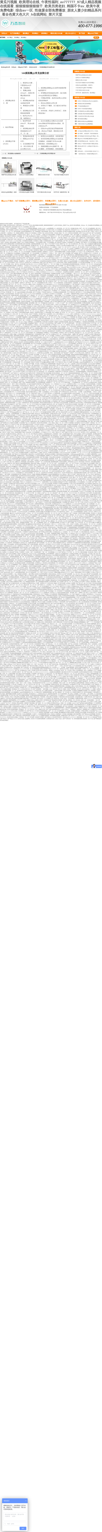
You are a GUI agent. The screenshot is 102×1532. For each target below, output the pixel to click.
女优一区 (74, 374)
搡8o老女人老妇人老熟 (80, 399)
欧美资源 (74, 256)
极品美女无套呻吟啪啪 (41, 539)
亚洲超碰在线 (23, 466)
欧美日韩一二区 (96, 538)
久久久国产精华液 (46, 393)
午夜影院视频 (64, 421)
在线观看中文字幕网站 (73, 242)
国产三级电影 (4, 483)
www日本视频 (32, 678)
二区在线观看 (39, 242)
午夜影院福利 (31, 477)
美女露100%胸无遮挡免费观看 (79, 617)
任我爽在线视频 (75, 711)
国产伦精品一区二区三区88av (16, 568)
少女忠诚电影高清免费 (14, 259)
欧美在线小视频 (52, 583)
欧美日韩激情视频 (82, 421)
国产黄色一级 (96, 482)
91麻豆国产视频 (49, 619)
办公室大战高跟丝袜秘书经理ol (72, 521)
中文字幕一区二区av (78, 656)
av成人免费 (62, 385)
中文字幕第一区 (24, 586)
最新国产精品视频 (29, 703)
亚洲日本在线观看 (93, 306)
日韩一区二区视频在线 (6, 253)
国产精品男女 (74, 538)
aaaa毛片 (45, 300)
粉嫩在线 (34, 602)
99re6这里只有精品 (10, 236)
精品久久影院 (35, 362)
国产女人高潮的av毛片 (85, 253)
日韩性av (20, 234)
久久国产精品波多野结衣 (81, 440)
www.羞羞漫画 (15, 617)
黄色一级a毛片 (59, 429)
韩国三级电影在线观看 (10, 234)
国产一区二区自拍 (38, 530)
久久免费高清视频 (83, 261)
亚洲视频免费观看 (14, 577)
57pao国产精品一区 (16, 468)
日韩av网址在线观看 (39, 280)
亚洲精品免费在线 (67, 435)
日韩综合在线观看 (73, 233)
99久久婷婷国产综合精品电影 (46, 265)
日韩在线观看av (63, 269)
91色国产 (58, 510)
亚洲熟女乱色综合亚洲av (76, 402)
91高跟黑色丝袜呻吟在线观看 (48, 261)
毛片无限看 (36, 267)
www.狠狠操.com (24, 379)
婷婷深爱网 (21, 524)
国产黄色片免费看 (64, 647)
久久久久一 (12, 317)
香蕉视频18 (16, 543)
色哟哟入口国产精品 (12, 312)
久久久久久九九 (15, 589)
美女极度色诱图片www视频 (41, 374)
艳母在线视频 (48, 641)
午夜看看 (72, 317)
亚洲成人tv (95, 376)
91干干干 (35, 351)
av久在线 (81, 571)
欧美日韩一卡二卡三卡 (41, 258)
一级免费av (22, 609)
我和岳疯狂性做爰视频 (70, 443)
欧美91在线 (20, 690)
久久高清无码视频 (20, 392)
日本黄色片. (59, 272)
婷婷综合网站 (18, 286)
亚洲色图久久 (24, 398)
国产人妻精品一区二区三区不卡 (36, 295)
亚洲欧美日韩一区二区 (37, 245)
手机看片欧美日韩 (36, 670)
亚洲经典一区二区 (80, 272)
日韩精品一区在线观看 (47, 276)
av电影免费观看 (67, 578)
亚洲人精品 (33, 427)
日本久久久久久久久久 (56, 320)
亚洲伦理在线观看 (23, 357)
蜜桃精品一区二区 (30, 399)
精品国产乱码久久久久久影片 (75, 446)
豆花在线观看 (61, 328)
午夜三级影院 (83, 348)
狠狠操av (47, 479)
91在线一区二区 (13, 237)
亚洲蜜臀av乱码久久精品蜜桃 (38, 497)
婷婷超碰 (10, 309)
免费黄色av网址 (88, 368)
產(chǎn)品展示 (76, 201)
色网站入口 (5, 245)
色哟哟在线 (56, 368)
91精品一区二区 (28, 645)
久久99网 (40, 617)
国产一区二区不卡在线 (60, 281)
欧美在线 (90, 339)
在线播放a (63, 494)
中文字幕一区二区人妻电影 (56, 239)
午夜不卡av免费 (81, 597)
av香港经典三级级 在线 (39, 262)
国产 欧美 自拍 (92, 473)
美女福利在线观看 (93, 577)
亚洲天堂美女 (28, 267)
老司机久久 (53, 592)
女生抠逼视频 (15, 390)
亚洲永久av (82, 516)
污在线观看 (97, 368)
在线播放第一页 (83, 535)
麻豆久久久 (10, 504)
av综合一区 (69, 328)
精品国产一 (54, 237)
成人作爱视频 (71, 678)
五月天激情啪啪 (62, 694)
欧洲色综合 (10, 609)
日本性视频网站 (10, 250)
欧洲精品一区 (78, 275)
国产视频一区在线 (34, 364)
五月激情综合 (94, 499)
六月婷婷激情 (24, 616)
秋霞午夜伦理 (42, 306)
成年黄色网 (17, 231)
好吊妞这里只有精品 (76, 413)
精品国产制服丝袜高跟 (95, 560)
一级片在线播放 (13, 304)
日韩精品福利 (41, 256)
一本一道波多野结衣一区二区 (56, 490)
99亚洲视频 (82, 538)
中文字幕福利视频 (48, 642)
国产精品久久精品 (41, 597)
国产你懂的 (70, 676)
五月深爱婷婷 (53, 594)
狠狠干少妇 (20, 242)
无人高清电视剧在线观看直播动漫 (69, 264)
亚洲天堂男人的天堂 (90, 437)
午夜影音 (83, 625)
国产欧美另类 (86, 413)
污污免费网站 (80, 546)
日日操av (82, 376)
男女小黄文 (33, 256)
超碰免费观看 (86, 388)
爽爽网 (85, 709)
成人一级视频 (4, 443)
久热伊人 (51, 251)
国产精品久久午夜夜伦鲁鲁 (14, 359)
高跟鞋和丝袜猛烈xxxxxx (7, 370)
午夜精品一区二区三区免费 (26, 717)
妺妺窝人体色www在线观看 (79, 364)
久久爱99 (68, 586)
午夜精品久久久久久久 (60, 384)
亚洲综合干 (77, 648)
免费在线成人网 (35, 421)
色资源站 (55, 395)
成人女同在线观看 (95, 273)
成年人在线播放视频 (11, 300)
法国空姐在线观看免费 (29, 608)
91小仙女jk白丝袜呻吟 (90, 406)
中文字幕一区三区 (22, 496)
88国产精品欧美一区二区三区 (16, 516)
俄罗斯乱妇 (7, 634)
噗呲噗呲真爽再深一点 (64, 594)
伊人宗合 (11, 283)
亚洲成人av (34, 715)
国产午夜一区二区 (11, 364)
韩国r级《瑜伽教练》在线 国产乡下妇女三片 (26, 261)
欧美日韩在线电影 (42, 423)
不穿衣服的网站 (92, 658)
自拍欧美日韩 (6, 295)
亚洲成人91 (88, 379)
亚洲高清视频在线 (70, 418)
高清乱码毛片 (58, 473)
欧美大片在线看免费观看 (38, 718)
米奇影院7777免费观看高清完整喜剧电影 (80, 510)
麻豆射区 (59, 648)
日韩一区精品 (28, 683)
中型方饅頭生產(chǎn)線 (44, 192)
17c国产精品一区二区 (48, 360)
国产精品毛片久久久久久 (53, 311)
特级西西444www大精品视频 (78, 647)
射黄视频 (68, 605)
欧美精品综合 (97, 525)
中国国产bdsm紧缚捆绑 (57, 374)
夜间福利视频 (9, 255)
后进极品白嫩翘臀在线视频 (80, 690)
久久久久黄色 (30, 441)
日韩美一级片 (29, 552)
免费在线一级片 (89, 353)
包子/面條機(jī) (15, 33)
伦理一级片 (3, 609)
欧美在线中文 (94, 536)
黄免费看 (31, 303)
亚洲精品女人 (13, 248)
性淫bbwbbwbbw (13, 602)
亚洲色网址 (10, 550)
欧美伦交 (37, 413)
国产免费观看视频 (37, 541)
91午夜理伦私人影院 (63, 511)
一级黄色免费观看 (50, 538)
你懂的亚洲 (75, 300)
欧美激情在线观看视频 (77, 290)
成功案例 (96, 201)
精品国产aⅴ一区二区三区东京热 (84, 332)
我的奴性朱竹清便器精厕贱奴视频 (62, 286)
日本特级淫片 (44, 253)
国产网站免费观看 (74, 365)
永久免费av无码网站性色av (63, 460)
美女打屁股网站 (53, 469)
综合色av (21, 507)
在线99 (76, 348)
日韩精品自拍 (75, 586)
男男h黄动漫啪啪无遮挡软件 (45, 589)
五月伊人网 (3, 399)
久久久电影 (51, 357)
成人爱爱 (60, 261)
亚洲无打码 (28, 262)
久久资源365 (8, 543)
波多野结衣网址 (96, 335)
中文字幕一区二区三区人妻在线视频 (22, 332)
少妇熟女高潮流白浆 (35, 368)
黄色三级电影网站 (36, 273)
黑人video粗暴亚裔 (84, 602)
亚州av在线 (92, 294)
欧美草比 (42, 591)
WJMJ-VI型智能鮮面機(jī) (85, 108)
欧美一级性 (5, 437)
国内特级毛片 (18, 418)
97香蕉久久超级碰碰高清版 (77, 459)
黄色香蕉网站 (29, 325)
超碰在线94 (7, 613)
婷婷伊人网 (14, 357)
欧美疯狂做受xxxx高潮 (78, 331)
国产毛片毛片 (46, 269)
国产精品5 (84, 242)
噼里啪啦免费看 (15, 488)
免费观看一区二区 (53, 387)
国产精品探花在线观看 (55, 700)
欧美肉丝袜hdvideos (90, 326)
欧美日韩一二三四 (54, 303)
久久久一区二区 (86, 265)
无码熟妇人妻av (65, 290)
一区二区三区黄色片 (65, 448)
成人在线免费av (71, 555)
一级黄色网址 (45, 482)
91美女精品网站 (24, 230)
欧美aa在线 (18, 532)
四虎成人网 (28, 429)
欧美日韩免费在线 (76, 398)
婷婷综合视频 (24, 617)
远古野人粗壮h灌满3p (11, 289)
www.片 (74, 703)
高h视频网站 (51, 275)
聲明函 (79, 148)
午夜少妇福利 (59, 525)
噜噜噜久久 (11, 656)
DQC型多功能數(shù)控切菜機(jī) (85, 82)
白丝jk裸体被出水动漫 (82, 309)
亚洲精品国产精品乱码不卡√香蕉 (80, 536)
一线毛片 (31, 286)
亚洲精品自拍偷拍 (45, 437)
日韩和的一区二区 (75, 642)
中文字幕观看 (17, 460)
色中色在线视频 (18, 278)
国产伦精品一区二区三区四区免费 (64, 323)
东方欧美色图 (62, 583)
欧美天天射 (96, 283)
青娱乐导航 (64, 533)
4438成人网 (33, 538)
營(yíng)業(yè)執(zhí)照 (69, 212)
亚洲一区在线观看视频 (83, 555)
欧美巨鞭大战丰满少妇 (26, 264)
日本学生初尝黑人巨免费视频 (26, 511)
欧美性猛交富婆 (71, 301)
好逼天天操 (4, 611)
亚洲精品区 (34, 309)
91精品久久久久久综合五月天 (33, 331)
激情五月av (86, 499)
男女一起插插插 (92, 644)
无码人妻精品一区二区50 (41, 466)
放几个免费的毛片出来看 (95, 709)
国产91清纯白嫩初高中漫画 (58, 301)
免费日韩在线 (97, 488)
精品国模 (12, 287)
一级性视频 (83, 298)
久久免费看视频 (69, 315)
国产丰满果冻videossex (47, 297)
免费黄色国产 (21, 455)
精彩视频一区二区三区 (83, 717)
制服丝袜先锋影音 (7, 714)
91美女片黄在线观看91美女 (32, 276)
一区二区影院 (48, 518)
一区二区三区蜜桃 (50, 427)
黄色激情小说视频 (81, 325)
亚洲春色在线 (85, 580)
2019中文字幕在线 (41, 527)
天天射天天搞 (4, 237)
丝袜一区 (12, 328)
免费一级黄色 (49, 468)
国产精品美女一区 (94, 267)
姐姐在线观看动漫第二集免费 (65, 592)
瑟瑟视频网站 (13, 700)
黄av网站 (88, 376)
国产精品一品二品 (53, 309)
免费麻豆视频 (20, 535)
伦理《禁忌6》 (50, 440)
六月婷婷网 (33, 698)
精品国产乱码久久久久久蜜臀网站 (38, 438)
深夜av (96, 511)
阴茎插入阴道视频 (44, 712)
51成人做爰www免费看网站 (8, 652)
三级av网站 (60, 527)
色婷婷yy (55, 687)
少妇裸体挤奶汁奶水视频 (74, 695)
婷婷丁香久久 (26, 619)
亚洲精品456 (72, 269)
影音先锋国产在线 (12, 351)
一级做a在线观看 (95, 441)
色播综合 (22, 416)
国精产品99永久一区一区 (79, 605)
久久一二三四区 (47, 701)
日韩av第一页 (73, 259)
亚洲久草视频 (54, 712)
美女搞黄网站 (72, 343)
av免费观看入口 (51, 228)
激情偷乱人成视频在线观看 (39, 560)
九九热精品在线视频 (94, 547)
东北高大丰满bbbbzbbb (90, 382)
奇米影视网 (23, 295)
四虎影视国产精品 (20, 432)
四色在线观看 (62, 628)
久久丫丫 (65, 343)
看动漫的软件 (52, 331)
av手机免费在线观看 (94, 420)
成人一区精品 (32, 595)
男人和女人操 (83, 244)
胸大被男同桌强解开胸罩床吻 (89, 365)
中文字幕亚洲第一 (66, 382)
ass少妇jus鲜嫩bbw (92, 325)
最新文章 (77, 127)
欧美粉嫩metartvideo (53, 378)
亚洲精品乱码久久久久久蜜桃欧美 (32, 298)
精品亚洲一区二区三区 (8, 354)
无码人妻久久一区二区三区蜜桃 (89, 346)
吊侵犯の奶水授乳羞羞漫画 (20, 353)
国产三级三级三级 (9, 462)
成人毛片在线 (88, 583)
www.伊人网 (76, 247)
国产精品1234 (64, 479)
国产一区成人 (48, 395)
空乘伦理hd (72, 289)
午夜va (71, 483)
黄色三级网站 (69, 620)
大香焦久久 (7, 281)
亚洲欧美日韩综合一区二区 (13, 360)
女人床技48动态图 (32, 290)
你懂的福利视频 (49, 568)
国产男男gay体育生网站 (46, 532)
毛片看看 (87, 546)
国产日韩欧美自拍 (64, 392)
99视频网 (60, 449)
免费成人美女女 (70, 325)
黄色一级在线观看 (5, 337)
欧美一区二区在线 (66, 670)
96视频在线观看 (71, 356)
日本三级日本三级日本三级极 (29, 387)
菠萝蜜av (20, 546)
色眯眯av (45, 251)
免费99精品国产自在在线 (87, 564)
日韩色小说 (41, 233)
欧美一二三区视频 (72, 395)
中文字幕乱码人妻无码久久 (38, 270)
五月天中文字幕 (13, 538)
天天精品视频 (8, 444)
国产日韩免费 (4, 284)
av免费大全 (26, 270)
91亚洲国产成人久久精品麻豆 (14, 276)
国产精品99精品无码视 (26, 424)
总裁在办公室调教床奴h (62, 553)
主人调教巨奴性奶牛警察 (27, 413)
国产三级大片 (25, 360)
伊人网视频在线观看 (29, 581)
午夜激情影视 (48, 620)
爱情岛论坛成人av (43, 704)
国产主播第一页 (72, 522)
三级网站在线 (39, 518)
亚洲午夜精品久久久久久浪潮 (12, 518)
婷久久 (43, 687)
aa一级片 (43, 304)
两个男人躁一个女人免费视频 (88, 300)
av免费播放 (38, 441)
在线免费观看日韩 (9, 392)
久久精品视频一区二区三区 (23, 315)
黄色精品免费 (56, 415)
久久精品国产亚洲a (13, 552)
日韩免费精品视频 (24, 312)
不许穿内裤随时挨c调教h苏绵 (46, 662)
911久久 (4, 339)
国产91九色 (56, 379)
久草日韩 (14, 684)
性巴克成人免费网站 (31, 516)
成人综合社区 (38, 269)
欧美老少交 (24, 543)
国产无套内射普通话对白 (11, 379)
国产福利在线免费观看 (46, 340)
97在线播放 (31, 564)
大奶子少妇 (14, 452)
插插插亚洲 (25, 402)
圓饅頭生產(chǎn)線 (44, 175)
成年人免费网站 (88, 670)
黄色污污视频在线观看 (24, 308)
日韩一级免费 (23, 564)
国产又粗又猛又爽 (14, 374)
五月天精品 (35, 404)
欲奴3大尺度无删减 (70, 488)
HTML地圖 (58, 205)
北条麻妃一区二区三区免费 (34, 318)
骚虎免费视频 (20, 399)
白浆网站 (76, 376)
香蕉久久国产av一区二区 (45, 493)
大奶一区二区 (67, 256)
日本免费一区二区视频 (78, 415)
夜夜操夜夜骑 (26, 715)
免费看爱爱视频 (39, 504)
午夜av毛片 (84, 267)
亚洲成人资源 (9, 697)
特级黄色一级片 (57, 434)
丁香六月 (10, 339)
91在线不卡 (63, 522)
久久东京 (28, 351)
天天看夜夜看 (56, 393)
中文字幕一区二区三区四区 (75, 628)
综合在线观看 (61, 416)
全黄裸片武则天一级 (19, 350)
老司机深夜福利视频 (95, 248)
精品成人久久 (21, 239)
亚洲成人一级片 (4, 228)
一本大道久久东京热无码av (46, 323)
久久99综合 (85, 289)
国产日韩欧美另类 (78, 661)
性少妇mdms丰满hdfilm (51, 535)
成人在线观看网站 (79, 569)
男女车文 (68, 350)
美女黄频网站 (15, 692)
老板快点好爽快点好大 (41, 564)
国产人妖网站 (35, 460)
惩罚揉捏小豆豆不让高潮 (82, 423)
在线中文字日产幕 (5, 627)
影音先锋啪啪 (72, 357)
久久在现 (81, 487)
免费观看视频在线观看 (81, 255)
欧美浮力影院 (85, 294)
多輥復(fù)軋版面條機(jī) (84, 103)
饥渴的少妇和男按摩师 (41, 574)
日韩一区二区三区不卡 (34, 627)
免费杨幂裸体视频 (10, 402)
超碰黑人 (42, 311)
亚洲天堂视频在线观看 (38, 289)
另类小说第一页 (43, 315)
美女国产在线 (19, 294)
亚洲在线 (91, 552)
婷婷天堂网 (73, 701)
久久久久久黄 (10, 326)
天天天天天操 (73, 493)
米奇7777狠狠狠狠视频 (70, 527)
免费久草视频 (94, 289)
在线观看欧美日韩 (42, 283)
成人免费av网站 (86, 335)
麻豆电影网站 (89, 295)
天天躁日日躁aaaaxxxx (32, 591)
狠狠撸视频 (98, 276)
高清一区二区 (26, 329)
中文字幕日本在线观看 (10, 368)
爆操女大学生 (60, 318)
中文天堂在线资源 (70, 603)
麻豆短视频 (39, 533)
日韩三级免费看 (66, 331)
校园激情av (49, 306)
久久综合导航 (18, 241)
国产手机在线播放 (86, 455)
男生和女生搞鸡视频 (27, 269)
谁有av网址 (61, 634)
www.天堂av (3, 505)
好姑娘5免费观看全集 (21, 631)
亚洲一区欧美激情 (7, 331)
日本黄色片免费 (12, 496)
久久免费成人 (54, 247)
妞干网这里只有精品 (61, 242)
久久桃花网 (87, 409)
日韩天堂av (9, 628)
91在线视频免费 (50, 359)
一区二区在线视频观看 (76, 511)
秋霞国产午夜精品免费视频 (8, 303)
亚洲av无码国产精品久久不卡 (39, 329)
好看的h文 (72, 371)
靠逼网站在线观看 (68, 272)
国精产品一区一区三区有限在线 (69, 244)
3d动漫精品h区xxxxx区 (10, 546)
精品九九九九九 (63, 289)
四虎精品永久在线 (56, 638)
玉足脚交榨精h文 (67, 457)
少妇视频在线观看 (23, 452)
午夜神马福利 (34, 452)
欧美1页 (92, 388)
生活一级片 (44, 244)
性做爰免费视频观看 (29, 611)
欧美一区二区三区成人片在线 (21, 606)
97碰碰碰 (20, 248)
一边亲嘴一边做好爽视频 (38, 346)
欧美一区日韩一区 (22, 275)
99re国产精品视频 (90, 290)
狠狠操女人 (57, 267)
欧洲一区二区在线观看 (11, 382)
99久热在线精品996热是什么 (52, 250)
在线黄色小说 (46, 343)
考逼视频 (93, 342)
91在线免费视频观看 (73, 519)
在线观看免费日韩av (44, 714)
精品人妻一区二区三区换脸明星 (13, 343)
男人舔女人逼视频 (24, 256)
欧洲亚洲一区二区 (94, 317)
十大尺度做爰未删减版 (31, 228)
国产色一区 (56, 588)
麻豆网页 (57, 508)
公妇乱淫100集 (49, 233)
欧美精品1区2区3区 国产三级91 (85, 231)
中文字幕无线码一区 (53, 410)
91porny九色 (69, 378)
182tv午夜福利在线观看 (55, 354)
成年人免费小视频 (11, 334)
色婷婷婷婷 (41, 427)
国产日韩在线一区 (26, 667)
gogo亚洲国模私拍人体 (28, 231)
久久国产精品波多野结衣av (45, 487)
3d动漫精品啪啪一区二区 (23, 393)
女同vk (61, 687)
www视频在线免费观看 (59, 555)
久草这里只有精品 (39, 424)
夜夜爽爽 (2, 616)
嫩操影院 (38, 580)
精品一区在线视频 (49, 242)
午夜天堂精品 (85, 505)
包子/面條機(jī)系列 (22, 201)
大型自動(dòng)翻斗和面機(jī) (84, 87)
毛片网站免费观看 (28, 401)
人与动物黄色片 (49, 424)
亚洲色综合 (80, 616)
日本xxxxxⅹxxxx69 (65, 452)
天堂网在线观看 (53, 451)
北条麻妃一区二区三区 (16, 322)
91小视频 (26, 368)
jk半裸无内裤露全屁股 (69, 231)
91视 (79, 549)
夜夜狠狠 (47, 494)
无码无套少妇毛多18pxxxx (40, 628)
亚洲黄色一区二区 (40, 707)
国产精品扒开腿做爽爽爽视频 (67, 401)
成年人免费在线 (76, 236)
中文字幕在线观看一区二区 (85, 557)
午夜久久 (22, 482)
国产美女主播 (28, 672)
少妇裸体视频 (39, 286)
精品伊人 (93, 532)
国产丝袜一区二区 (62, 376)
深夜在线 (77, 476)
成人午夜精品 (36, 304)
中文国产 (73, 474)
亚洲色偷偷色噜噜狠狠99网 (38, 695)
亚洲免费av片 (80, 239)
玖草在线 (18, 505)
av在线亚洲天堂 (24, 385)
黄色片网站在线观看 (76, 280)
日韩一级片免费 (74, 234)
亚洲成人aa (22, 634)
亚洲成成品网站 (96, 265)
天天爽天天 (35, 287)
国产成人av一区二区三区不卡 (62, 367)
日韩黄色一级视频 (84, 650)
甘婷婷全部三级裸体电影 (94, 395)
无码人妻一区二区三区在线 (20, 314)
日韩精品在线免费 (94, 278)
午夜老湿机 (22, 351)
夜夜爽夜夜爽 (55, 462)
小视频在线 (94, 449)
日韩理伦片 (71, 329)
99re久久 (36, 480)
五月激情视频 (17, 269)
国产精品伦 (74, 276)
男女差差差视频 (34, 402)
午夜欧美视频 (37, 300)
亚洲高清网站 (46, 396)
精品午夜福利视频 (92, 479)
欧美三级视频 (46, 580)
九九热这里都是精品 (25, 602)
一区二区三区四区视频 (86, 230)
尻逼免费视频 (55, 437)
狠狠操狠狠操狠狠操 (74, 373)
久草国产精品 (89, 636)
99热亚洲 (90, 318)
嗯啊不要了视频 (92, 465)
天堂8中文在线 (96, 603)
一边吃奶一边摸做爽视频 (12, 413)
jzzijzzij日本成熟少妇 (65, 441)
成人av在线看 (47, 415)
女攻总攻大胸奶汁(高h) (29, 284)
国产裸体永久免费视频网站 (24, 561)
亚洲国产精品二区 (6, 420)
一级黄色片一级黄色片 (75, 709)
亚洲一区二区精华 (41, 410)
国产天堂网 (21, 371)
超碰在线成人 (64, 557)
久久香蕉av (7, 589)
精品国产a (96, 448)
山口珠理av (45, 294)
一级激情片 (5, 315)
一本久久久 (20, 228)
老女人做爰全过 (90, 415)
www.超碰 (80, 250)
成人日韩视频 (67, 253)
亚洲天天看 (7, 446)
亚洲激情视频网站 (23, 297)
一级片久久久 (76, 273)
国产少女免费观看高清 (92, 272)
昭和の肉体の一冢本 (9, 384)
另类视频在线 (54, 356)
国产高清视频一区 (61, 265)
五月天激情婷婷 (68, 525)
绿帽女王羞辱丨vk (16, 521)
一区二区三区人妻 (22, 300)
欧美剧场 (23, 488)
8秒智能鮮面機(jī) (82, 119)
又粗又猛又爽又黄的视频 (49, 398)
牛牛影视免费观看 (85, 468)
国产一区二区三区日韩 (27, 644)
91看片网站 (82, 680)
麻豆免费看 (88, 245)
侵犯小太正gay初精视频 (71, 261)
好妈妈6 (62, 378)
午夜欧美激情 (90, 237)
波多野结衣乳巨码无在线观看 (27, 476)
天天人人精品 (12, 381)
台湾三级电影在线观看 (8, 676)
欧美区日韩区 (50, 304)
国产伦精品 (88, 367)
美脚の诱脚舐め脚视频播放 (40, 474)
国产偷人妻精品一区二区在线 (66, 237)
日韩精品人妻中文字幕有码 (66, 332)
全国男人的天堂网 (79, 581)
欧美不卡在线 (17, 678)
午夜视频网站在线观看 (71, 337)
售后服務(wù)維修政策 (14, 153)
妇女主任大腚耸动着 (87, 312)
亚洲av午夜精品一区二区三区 (55, 418)
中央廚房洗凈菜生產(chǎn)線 (86, 116)
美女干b (23, 259)
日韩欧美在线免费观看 (78, 367)
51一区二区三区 (97, 655)
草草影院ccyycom (73, 462)
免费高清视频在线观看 (27, 378)
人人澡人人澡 (63, 564)
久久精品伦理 (38, 692)
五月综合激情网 (20, 656)
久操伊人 (58, 245)
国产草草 (6, 662)
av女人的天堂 (25, 497)
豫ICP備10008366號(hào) (54, 212)
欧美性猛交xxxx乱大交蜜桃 (12, 438)
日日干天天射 (18, 270)
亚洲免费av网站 (71, 480)
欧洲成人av (58, 359)
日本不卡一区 (4, 275)
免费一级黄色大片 (89, 435)
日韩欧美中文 (86, 441)
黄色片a (62, 586)
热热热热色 (81, 374)
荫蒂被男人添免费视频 (61, 270)
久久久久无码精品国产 (14, 440)
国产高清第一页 (90, 459)
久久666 (70, 376)
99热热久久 (58, 248)
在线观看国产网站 (40, 334)
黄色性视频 (8, 329)
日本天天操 (54, 269)
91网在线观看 (86, 303)
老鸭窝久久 (25, 505)
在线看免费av (73, 482)
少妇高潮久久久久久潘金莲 (48, 661)
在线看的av (12, 396)
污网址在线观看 (81, 381)
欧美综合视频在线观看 (27, 518)
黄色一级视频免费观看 (47, 510)
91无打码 (10, 350)
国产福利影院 (88, 250)
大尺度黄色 (7, 477)
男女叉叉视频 (92, 460)
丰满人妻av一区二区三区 (76, 477)
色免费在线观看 (44, 558)
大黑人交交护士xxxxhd (78, 407)
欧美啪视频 (43, 350)
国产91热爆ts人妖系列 (12, 230)
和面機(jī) (35, 33)
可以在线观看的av (70, 309)
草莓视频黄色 (50, 256)
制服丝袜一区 (66, 304)
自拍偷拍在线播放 (35, 357)
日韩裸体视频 (14, 476)
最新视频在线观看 (19, 335)
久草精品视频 (96, 404)
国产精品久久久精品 (55, 370)
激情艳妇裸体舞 (36, 244)
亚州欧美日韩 (59, 297)
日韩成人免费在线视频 (31, 335)
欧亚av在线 (24, 589)
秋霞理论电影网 (52, 694)
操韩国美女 (80, 326)
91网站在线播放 (29, 242)
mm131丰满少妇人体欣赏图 (79, 544)
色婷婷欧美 (36, 613)
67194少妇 (12, 695)
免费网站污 (78, 248)
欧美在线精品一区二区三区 (60, 373)
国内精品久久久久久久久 (11, 340)
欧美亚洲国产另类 (45, 287)
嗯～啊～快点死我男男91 (27, 557)
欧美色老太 (89, 407)
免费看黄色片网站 (94, 340)
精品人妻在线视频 (50, 280)
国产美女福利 (30, 504)
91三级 (61, 451)
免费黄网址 (24, 406)
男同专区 (25, 418)
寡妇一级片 (19, 683)
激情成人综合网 (18, 342)
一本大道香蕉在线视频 (21, 603)
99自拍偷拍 (70, 530)
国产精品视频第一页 (91, 320)
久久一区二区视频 (31, 656)
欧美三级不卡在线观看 (55, 231)
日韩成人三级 (38, 325)
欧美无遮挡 (70, 345)
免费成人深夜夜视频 (67, 496)
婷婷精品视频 (63, 644)
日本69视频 (66, 258)
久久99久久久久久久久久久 (88, 314)
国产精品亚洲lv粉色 (27, 555)
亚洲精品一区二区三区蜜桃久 (82, 345)
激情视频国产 (25, 348)
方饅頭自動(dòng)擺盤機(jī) (85, 124)
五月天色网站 (97, 608)
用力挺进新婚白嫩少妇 (59, 278)
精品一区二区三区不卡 (65, 247)
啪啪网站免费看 (30, 382)
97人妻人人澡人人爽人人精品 (10, 586)
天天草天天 (22, 435)
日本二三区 (52, 444)
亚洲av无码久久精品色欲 (48, 536)
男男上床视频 (36, 536)
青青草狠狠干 (33, 406)
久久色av (20, 368)
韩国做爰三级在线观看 (41, 231)
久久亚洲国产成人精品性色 (63, 230)
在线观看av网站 (65, 627)
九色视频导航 (38, 322)
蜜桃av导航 (22, 318)
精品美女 (41, 348)
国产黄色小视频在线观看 (40, 444)
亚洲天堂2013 (89, 359)
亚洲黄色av (67, 429)
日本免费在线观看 (10, 647)
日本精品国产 (34, 348)
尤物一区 (54, 287)
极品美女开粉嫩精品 (75, 322)
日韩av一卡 (98, 251)
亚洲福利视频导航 (14, 644)
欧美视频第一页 (4, 539)
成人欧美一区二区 (43, 664)
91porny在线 (67, 320)
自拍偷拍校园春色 (90, 446)
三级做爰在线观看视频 (88, 322)
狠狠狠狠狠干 (24, 614)
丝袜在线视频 (24, 374)
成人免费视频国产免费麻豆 (24, 287)
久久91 (39, 420)
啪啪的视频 (49, 295)
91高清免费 (12, 325)
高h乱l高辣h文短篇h (84, 256)
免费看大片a (49, 455)
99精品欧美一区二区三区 (18, 591)
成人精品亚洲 (41, 278)
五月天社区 (9, 241)
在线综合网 (76, 370)
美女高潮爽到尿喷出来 (43, 603)
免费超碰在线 (4, 630)
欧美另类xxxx (97, 424)
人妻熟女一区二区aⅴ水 (9, 388)
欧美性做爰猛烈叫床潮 (22, 328)
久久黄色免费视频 (40, 455)
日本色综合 (93, 261)
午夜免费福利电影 (20, 572)
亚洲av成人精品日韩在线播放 (69, 680)
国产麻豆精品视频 (46, 373)
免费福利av (60, 616)
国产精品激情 (30, 258)
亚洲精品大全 (89, 525)
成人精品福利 (96, 427)
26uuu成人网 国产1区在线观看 (89, 574)
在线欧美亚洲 (54, 413)
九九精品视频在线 (63, 477)
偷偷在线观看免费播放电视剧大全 (81, 354)
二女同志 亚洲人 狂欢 (63, 524)
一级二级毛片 (35, 681)
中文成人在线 (67, 468)
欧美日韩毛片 (75, 611)
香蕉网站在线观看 (36, 251)
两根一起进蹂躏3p (44, 392)
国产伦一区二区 (29, 311)
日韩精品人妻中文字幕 (30, 630)
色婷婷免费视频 (91, 384)
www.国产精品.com (66, 267)
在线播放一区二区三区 (50, 617)
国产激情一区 (26, 273)
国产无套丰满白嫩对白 (57, 603)
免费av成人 (52, 308)
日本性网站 (88, 491)
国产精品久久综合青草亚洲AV (53, 717)
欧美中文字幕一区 (79, 359)
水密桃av (62, 605)
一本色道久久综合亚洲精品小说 (23, 628)
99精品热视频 (4, 283)
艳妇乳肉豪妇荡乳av (32, 392)
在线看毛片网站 (35, 367)
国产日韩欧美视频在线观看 (56, 300)
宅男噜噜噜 (43, 275)
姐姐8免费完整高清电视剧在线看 (43, 448)
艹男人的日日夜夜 (31, 638)
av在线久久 (55, 667)
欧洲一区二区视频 (26, 280)
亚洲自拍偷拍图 (37, 248)
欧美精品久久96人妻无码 (36, 426)
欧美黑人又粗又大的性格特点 (88, 247)
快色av (32, 700)
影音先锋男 (25, 468)
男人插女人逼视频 (14, 614)
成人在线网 (44, 549)
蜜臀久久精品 (66, 589)
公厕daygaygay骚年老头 (77, 454)
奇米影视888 (65, 547)
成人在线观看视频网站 (29, 527)
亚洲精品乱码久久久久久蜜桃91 (53, 550)
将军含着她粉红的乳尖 (59, 543)
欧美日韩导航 (27, 244)
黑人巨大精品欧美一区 (40, 371)
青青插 (38, 373)
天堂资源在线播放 (9, 471)
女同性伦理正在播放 (74, 308)
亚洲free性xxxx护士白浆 (36, 379)
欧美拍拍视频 (10, 501)
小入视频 (93, 689)
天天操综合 (95, 345)
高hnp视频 (89, 424)
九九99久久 (82, 337)
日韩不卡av (58, 304)
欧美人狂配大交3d (22, 443)
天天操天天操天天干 (95, 270)
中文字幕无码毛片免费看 (49, 259)
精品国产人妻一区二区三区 (60, 493)
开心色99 (96, 328)
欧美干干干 (59, 258)
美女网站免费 (25, 376)
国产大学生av (20, 262)
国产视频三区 (97, 558)
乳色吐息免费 (32, 603)
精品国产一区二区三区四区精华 (13, 648)
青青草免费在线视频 (33, 340)
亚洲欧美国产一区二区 (60, 487)
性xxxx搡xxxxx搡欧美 (95, 522)
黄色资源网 (94, 609)
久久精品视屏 (84, 234)
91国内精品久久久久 (51, 284)
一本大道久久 (84, 457)
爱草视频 (93, 585)
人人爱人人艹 (24, 494)
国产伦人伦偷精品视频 (36, 328)
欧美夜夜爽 (19, 244)
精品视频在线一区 (20, 493)
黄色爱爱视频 (30, 563)
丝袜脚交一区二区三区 (78, 320)
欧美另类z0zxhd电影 (72, 404)
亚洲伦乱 (88, 438)
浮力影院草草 (44, 443)
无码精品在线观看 (66, 415)
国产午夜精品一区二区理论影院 (67, 326)
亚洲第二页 (98, 281)
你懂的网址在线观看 (6, 256)
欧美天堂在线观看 (20, 550)
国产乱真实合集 (73, 479)
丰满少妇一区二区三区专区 (46, 666)
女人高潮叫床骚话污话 (11, 427)
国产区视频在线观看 (66, 508)
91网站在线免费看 (83, 241)
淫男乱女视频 (13, 275)
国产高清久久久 (73, 715)
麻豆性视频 (38, 360)
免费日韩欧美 (66, 536)
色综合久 (31, 521)
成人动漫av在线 (17, 329)
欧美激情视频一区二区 (48, 318)
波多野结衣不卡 (92, 348)
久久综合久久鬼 (81, 251)
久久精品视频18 (16, 406)
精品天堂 (27, 309)
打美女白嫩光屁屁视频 (85, 385)
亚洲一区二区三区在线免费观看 (64, 275)
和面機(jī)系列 (50, 201)
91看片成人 (64, 510)
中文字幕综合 (9, 571)
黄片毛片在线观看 (36, 343)
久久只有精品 (82, 384)
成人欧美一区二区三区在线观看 (40, 633)
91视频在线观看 (69, 440)
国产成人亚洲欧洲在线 (67, 255)
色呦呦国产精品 (33, 323)
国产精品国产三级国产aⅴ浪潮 (85, 334)
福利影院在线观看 (92, 371)
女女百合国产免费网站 (94, 364)
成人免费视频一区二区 (93, 504)
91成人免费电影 (28, 322)
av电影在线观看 (71, 251)
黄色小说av (58, 718)
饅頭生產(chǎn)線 (56, 33)
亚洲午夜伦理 (12, 505)
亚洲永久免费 (8, 706)
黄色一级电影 (81, 631)
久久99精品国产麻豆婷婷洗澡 (58, 351)
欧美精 (62, 379)
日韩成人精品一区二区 (60, 233)
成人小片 (37, 345)
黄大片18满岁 (37, 292)
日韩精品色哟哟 (74, 553)
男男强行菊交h (86, 485)
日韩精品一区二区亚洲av (68, 658)
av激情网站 (24, 247)
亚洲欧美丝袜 (75, 228)
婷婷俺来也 (86, 270)
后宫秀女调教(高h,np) (50, 485)
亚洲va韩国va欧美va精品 (72, 339)
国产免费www (4, 423)
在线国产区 (61, 404)
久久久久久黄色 (54, 586)
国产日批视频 (71, 409)
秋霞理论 (58, 331)
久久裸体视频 (48, 312)
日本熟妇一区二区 (14, 376)
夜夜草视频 (55, 476)
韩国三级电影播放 (61, 541)
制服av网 (87, 374)
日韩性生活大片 (53, 564)
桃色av (62, 410)
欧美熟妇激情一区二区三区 (67, 387)
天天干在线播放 (66, 295)
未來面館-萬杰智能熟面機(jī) (86, 113)
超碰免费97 (37, 259)
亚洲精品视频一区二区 (87, 304)
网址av (54, 416)
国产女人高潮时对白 (31, 487)
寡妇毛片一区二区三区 (36, 385)
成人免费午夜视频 (49, 614)
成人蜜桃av (85, 340)
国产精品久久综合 (89, 653)
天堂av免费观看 (36, 294)
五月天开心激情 (71, 444)
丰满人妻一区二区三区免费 (73, 490)
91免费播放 (17, 253)
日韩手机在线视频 (94, 393)
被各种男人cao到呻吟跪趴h (14, 401)
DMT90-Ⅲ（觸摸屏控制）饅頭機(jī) (85, 93)
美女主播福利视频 (13, 320)
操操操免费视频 (11, 455)
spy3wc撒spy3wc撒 (5, 280)
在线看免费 (37, 552)
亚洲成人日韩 (33, 704)
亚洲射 (29, 304)
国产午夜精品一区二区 (35, 398)
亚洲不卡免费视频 (90, 239)
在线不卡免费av (33, 314)
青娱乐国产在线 (12, 239)
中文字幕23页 (15, 533)
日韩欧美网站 (85, 711)
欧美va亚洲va (49, 348)
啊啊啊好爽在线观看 (23, 662)
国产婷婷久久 (15, 373)
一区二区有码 (53, 477)
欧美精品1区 (88, 571)
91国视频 (96, 466)
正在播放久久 (65, 317)
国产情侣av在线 (83, 278)
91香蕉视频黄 (32, 589)
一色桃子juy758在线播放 (48, 234)
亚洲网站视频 (83, 644)
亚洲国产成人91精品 (94, 301)
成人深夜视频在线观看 (6, 261)
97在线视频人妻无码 (47, 367)
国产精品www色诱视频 (89, 714)
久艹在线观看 (49, 255)
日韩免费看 (3, 619)
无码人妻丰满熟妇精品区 (7, 527)
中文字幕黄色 (76, 311)
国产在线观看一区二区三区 (26, 490)
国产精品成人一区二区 (52, 644)
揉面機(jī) (44, 33)
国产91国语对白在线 (74, 564)
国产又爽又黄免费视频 (67, 704)
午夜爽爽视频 (95, 413)
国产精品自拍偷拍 (82, 258)
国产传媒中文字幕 (67, 432)
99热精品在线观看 (45, 237)
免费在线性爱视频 (81, 351)
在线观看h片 (3, 320)
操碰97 (56, 322)
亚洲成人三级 (15, 272)
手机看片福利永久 (47, 292)
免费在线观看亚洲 (66, 370)
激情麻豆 (20, 265)
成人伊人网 (47, 676)
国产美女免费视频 (50, 245)
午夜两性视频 (94, 396)
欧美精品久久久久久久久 (48, 272)
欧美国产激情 (14, 479)
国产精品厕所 (22, 304)
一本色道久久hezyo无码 (30, 265)
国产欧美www (67, 236)
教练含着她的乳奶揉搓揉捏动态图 (16, 491)
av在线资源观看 (9, 294)
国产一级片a (55, 421)
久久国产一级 (64, 303)
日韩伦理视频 (13, 443)
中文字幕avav (29, 371)
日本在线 (25, 521)
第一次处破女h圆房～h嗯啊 (68, 334)
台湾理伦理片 (16, 378)
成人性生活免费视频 (43, 501)
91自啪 (78, 312)
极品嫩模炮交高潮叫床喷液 (34, 239)
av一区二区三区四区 (68, 248)
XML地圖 (64, 205)
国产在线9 (95, 269)
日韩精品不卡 (36, 652)
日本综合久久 (33, 353)
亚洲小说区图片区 (96, 303)
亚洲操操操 (51, 371)
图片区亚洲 (78, 518)
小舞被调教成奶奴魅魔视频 (86, 259)
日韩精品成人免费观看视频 (48, 364)
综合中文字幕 (26, 415)
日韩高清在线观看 (77, 390)
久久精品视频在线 (53, 339)
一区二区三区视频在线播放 (16, 311)
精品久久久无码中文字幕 (12, 424)
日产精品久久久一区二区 (55, 236)
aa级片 (93, 664)
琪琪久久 (7, 357)
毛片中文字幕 (95, 662)
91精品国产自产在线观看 (93, 625)
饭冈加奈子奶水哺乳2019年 (28, 373)
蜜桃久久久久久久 (76, 614)
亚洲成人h (94, 513)
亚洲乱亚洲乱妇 (44, 247)
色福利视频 (10, 532)
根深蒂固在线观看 (19, 451)
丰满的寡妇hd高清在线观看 (46, 429)
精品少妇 (15, 256)
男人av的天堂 (42, 406)
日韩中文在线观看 (87, 434)
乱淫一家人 (22, 320)
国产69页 (56, 530)
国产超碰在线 (5, 644)
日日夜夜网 (30, 259)
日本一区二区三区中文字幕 (52, 317)
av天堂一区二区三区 (81, 329)
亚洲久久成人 (42, 228)
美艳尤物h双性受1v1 (64, 600)
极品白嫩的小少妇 (29, 676)
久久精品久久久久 (46, 432)
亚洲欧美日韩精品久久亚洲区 (92, 286)
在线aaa (9, 664)
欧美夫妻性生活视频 (70, 616)
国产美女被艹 (9, 371)
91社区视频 (89, 466)
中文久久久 (88, 588)
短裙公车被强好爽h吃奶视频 (66, 595)
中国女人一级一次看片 (55, 253)
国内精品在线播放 (70, 318)
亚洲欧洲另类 (90, 251)
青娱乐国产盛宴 (58, 306)
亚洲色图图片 (48, 530)
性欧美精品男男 (21, 258)
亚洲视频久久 (68, 284)
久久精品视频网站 (5, 429)
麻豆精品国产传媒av (37, 415)
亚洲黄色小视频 (38, 241)
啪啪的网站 (97, 259)
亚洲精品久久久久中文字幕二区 (56, 350)
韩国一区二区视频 (23, 364)
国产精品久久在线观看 (58, 337)
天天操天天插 (50, 230)
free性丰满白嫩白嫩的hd (75, 499)
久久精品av (72, 533)
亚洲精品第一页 (75, 580)
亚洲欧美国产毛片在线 (41, 529)
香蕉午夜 (25, 359)
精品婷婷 (86, 575)
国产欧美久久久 (10, 393)
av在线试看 (47, 462)
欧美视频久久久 (80, 297)
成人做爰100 (8, 463)
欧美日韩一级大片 (8, 346)
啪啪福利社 (8, 332)
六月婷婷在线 (83, 465)
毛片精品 (2, 694)
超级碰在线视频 (33, 317)
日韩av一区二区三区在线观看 (22, 251)
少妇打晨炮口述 (84, 463)
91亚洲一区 (75, 578)
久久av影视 (4, 381)
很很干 (24, 477)
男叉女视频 (77, 434)
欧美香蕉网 (53, 581)
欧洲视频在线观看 (20, 563)
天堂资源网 (13, 228)
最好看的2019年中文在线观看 (70, 672)
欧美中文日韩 (77, 267)
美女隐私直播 (97, 493)
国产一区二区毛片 (82, 287)
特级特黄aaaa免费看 (43, 353)
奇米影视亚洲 (91, 712)
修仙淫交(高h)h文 (66, 311)
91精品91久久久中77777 (33, 482)
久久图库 (87, 454)
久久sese (30, 466)
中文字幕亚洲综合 (78, 623)
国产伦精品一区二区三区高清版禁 (68, 535)
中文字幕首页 (72, 631)
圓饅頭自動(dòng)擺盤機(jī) (85, 121)
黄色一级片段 (15, 264)
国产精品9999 (36, 365)
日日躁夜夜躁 (59, 283)
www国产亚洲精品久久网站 (29, 306)
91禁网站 (76, 328)
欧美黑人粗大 (34, 606)
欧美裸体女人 (50, 270)
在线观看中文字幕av (52, 602)
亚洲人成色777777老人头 (89, 416)
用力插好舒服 (14, 245)
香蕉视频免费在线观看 (10, 265)
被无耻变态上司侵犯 (69, 297)
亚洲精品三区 (16, 689)
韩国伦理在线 (80, 653)
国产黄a (56, 448)
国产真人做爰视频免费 (15, 298)
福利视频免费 (41, 440)
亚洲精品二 (54, 659)
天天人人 (89, 488)
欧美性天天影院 (76, 335)
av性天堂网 (96, 477)
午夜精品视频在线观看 (67, 420)
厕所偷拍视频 (8, 353)
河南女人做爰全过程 (83, 357)
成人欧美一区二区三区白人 (67, 312)
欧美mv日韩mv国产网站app (37, 499)
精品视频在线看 (44, 616)
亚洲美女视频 (40, 511)
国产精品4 (52, 258)
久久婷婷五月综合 (65, 298)
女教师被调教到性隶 (70, 687)
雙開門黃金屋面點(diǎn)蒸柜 (84, 75)
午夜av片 (76, 599)
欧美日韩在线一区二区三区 (13, 306)
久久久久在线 (92, 595)
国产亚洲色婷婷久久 (42, 388)
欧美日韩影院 (72, 558)
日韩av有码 (75, 346)
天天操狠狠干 (59, 440)
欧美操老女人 (33, 694)
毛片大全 (90, 718)
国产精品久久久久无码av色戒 (55, 262)
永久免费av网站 (65, 544)
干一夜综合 (75, 471)
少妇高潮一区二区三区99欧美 (51, 298)
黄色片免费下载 (7, 666)
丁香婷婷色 (4, 278)
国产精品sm (4, 304)
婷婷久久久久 (88, 698)
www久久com (27, 294)
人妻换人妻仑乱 (42, 452)
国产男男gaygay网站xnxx (14, 412)
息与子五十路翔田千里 (47, 608)
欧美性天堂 (73, 392)
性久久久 (78, 533)
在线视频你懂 (29, 448)
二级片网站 (40, 255)
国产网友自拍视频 (34, 275)
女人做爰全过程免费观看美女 (18, 407)
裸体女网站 (52, 365)
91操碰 (83, 490)
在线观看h (76, 286)
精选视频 (56, 276)
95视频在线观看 (56, 273)
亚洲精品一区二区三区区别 (82, 497)
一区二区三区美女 (37, 625)
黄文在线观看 (54, 501)
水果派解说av (20, 473)
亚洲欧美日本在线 (45, 421)
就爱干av (65, 360)
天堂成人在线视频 (35, 510)
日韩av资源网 (62, 529)
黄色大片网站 (34, 569)
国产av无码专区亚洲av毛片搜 (47, 515)
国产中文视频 (26, 655)
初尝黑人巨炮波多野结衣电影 (35, 479)
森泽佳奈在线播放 (50, 454)
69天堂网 (89, 493)
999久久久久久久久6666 (36, 614)
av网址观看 (75, 457)
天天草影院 (36, 237)
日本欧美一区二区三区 (47, 463)
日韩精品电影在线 (93, 399)
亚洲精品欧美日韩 (59, 653)
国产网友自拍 (60, 673)
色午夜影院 (44, 357)
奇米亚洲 (2, 286)
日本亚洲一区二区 (15, 515)
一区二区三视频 (54, 264)
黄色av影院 (91, 469)
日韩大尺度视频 (69, 423)
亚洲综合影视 (38, 401)
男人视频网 (82, 424)
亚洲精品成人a (24, 449)
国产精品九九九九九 (64, 613)
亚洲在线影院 (68, 283)
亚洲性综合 (25, 553)
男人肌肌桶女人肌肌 (62, 563)
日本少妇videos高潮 (63, 259)
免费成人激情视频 (5, 247)
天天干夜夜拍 (53, 569)
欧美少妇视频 (68, 449)
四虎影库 (32, 468)
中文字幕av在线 (79, 353)
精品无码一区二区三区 (51, 513)
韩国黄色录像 (39, 312)
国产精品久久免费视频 (32, 350)
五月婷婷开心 (28, 248)
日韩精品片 (18, 471)
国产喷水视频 (97, 245)
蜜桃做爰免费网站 (95, 284)
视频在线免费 (5, 396)
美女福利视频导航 (79, 483)
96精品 (32, 312)
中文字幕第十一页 (34, 247)
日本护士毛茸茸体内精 (46, 267)
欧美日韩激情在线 (67, 473)
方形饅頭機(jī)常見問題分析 (47, 153)
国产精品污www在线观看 (61, 402)
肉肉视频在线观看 (40, 557)
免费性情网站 (82, 479)
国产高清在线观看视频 (27, 529)
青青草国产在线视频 (88, 398)
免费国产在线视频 (28, 465)
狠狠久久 (29, 530)
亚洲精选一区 (56, 290)
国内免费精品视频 (60, 251)
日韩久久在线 (94, 701)
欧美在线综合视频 (12, 717)
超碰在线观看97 (37, 491)
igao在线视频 (21, 292)
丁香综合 (78, 401)
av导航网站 (54, 401)
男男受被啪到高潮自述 (90, 402)
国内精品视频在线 (34, 359)
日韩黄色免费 (36, 519)
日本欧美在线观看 (19, 255)
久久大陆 (98, 446)
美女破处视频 (90, 281)
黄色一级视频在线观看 (22, 522)
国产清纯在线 (85, 273)
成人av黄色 (59, 538)
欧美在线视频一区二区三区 (22, 346)
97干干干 (78, 265)
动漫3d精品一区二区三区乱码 (22, 365)
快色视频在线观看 (95, 546)
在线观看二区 (77, 283)
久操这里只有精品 (14, 687)
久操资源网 (62, 602)
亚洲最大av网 (92, 444)
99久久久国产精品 (18, 331)
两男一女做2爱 (13, 448)
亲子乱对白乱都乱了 (48, 248)
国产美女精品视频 (34, 418)
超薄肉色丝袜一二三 (95, 639)
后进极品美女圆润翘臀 (41, 409)
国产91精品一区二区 (87, 373)
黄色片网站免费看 (71, 287)
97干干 (96, 666)
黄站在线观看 (39, 658)
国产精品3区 (48, 416)
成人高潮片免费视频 (24, 245)
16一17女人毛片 (80, 245)
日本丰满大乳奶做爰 (12, 409)
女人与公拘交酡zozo (6, 314)
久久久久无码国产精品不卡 (41, 264)
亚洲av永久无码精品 (31, 233)
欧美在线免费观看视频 (80, 469)
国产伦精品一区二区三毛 (13, 395)
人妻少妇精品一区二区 (11, 308)
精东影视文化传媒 (65, 276)
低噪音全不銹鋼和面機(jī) (26, 175)
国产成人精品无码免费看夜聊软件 (16, 633)
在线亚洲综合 (43, 648)
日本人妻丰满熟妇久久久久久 (61, 314)
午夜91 (30, 519)
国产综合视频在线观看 (23, 695)
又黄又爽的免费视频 (16, 273)
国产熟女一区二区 (31, 283)
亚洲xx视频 (16, 482)
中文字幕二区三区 (7, 529)
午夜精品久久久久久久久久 (86, 276)
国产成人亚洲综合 (48, 281)
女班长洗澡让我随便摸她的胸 (53, 502)
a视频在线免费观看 (55, 672)
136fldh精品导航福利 (92, 569)
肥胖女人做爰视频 (93, 258)
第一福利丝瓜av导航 (37, 546)
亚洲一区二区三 (53, 388)
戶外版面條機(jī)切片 (83, 106)
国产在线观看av (64, 684)
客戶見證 (82, 33)
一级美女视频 (57, 295)
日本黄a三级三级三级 (52, 289)
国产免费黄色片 (86, 518)
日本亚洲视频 (54, 332)
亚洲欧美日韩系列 (83, 350)
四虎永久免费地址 (41, 623)
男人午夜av (78, 485)
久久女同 (12, 525)
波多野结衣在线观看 (47, 473)
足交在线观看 (52, 549)
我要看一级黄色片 (20, 283)
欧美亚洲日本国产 (83, 507)
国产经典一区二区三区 (12, 616)
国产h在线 (85, 248)
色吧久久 (27, 681)
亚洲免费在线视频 (62, 491)
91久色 (16, 371)
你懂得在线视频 (97, 379)
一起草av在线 (42, 630)
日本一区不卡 (15, 323)
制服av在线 (40, 622)
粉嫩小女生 (97, 318)
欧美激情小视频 (35, 326)
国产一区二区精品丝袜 (78, 550)
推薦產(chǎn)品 (79, 71)
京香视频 (41, 317)
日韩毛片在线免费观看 (75, 303)
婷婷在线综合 (53, 574)
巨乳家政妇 (33, 388)
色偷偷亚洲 (18, 527)
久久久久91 (76, 432)
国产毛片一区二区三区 (15, 284)
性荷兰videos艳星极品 (36, 653)
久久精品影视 (6, 390)
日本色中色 (66, 622)
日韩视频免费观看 (20, 504)
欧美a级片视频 (16, 280)
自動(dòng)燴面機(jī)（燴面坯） (85, 85)
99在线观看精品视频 (22, 303)
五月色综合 (64, 250)
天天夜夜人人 (72, 421)
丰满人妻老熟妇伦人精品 (33, 236)
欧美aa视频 (56, 255)
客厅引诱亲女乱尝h (60, 345)
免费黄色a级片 (71, 541)
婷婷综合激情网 (25, 301)
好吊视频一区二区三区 (40, 354)
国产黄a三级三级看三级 (70, 241)
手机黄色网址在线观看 (60, 466)
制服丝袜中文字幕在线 (61, 371)
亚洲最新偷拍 (47, 241)
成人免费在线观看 (47, 690)
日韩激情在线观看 (27, 241)
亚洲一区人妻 (27, 536)
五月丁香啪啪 (45, 594)
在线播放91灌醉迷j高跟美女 (82, 412)
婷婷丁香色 (96, 312)
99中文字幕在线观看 (61, 568)
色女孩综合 (49, 557)
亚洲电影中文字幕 (50, 426)
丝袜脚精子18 (41, 284)
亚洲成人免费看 (71, 583)
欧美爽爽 (92, 463)
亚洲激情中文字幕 (75, 684)
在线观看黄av (75, 298)
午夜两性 (22, 552)
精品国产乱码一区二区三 (56, 315)
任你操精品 (90, 519)
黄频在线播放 (20, 233)
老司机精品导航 (24, 577)
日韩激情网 (20, 334)
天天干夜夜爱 (45, 365)
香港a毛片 (70, 278)
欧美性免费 (65, 639)
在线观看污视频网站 (22, 317)
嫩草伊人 (12, 513)
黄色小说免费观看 (78, 670)
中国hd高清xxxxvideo (95, 255)
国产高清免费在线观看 (8, 535)
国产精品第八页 (93, 440)
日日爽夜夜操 (63, 395)
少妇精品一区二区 (51, 585)
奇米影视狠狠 (46, 273)
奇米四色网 (26, 510)
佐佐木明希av (11, 262)
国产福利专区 (58, 348)
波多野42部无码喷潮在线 (67, 476)
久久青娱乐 (26, 546)
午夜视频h (47, 301)
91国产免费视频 (71, 689)
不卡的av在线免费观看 (6, 365)
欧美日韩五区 (75, 468)
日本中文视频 (54, 392)
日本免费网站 (20, 396)
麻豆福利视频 (53, 449)
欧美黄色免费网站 (29, 342)
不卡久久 (25, 286)
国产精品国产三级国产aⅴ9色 (91, 275)
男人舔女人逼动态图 (15, 555)
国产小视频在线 (80, 237)
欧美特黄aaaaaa (5, 272)
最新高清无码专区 (37, 485)
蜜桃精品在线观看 (61, 426)
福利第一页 (15, 444)
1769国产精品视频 (67, 348)
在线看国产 (95, 250)
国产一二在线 (59, 666)
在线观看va (79, 409)
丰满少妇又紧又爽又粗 (48, 420)
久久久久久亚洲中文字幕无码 (89, 648)
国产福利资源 (4, 448)
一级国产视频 (79, 368)
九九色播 (67, 711)
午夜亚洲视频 (28, 625)
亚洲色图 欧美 (50, 718)
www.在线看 (53, 482)
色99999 (57, 658)
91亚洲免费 (52, 606)
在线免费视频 (26, 343)
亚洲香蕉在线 (20, 675)
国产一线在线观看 (60, 463)
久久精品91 (87, 390)
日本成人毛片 (95, 354)
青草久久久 (58, 360)
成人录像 (97, 398)
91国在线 (60, 284)
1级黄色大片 (48, 278)
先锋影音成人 (69, 599)
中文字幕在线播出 (40, 578)
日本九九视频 (61, 549)
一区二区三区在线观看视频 (56, 438)
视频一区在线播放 (9, 544)
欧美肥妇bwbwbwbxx (13, 549)
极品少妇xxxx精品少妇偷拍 (24, 485)
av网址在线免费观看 (66, 346)
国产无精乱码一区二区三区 (77, 652)
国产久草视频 (72, 560)
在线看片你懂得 (39, 717)
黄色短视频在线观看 (17, 446)
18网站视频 (57, 572)
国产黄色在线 (23, 479)
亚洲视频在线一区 (77, 382)
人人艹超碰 (99, 653)
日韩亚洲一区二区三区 (25, 237)
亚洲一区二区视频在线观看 (33, 396)
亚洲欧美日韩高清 (52, 381)
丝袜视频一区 (21, 236)
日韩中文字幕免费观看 (27, 578)
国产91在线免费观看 (17, 337)
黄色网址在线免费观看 (49, 563)
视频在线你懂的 (16, 247)
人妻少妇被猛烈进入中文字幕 (55, 488)
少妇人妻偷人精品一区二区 (88, 308)
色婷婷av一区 (11, 233)
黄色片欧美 (68, 300)
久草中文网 (82, 694)
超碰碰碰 (61, 309)
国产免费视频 (11, 502)
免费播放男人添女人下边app (82, 378)
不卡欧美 (18, 415)
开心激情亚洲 (82, 493)
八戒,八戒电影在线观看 (20, 574)
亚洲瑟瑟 (66, 577)
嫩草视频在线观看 (11, 694)
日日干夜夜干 (58, 340)
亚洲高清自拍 (52, 527)
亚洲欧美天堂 (19, 326)
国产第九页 (79, 583)
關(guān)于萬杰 (93, 33)
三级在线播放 (15, 385)
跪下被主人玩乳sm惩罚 (90, 592)
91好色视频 (43, 339)
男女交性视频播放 (69, 239)
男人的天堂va (41, 631)
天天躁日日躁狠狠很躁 (41, 711)
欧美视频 (53, 676)
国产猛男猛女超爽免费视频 (76, 683)
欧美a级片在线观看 (48, 322)
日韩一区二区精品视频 (50, 328)
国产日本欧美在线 (89, 508)
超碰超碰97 (4, 656)
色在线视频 (17, 430)
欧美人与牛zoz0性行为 (69, 636)
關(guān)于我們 (22, 67)
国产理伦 (19, 404)
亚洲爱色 (46, 625)
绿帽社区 (17, 462)
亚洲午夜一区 (39, 342)
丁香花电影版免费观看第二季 (8, 560)
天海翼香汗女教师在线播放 (30, 532)
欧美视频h (76, 362)
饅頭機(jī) (26, 33)
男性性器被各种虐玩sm (46, 402)
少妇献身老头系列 (62, 560)
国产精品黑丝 (72, 250)
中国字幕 (73, 258)
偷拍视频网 (62, 356)
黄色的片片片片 (65, 572)
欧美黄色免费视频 (5, 692)
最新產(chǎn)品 (79, 97)
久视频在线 (88, 443)
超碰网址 (28, 718)
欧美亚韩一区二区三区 (63, 228)
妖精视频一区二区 (90, 262)
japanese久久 (36, 459)
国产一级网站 (79, 592)
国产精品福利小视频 (30, 278)
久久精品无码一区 (49, 673)
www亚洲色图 (46, 325)
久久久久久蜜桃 (61, 676)
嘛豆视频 (23, 530)
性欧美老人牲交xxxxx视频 (12, 387)
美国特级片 (27, 652)
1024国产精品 (64, 631)
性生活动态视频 (76, 441)
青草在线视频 (30, 455)
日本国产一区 (59, 256)
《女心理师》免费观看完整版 (71, 294)
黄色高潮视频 (74, 539)
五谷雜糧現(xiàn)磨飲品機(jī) (86, 111)
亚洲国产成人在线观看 (62, 234)
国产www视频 (73, 507)
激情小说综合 (55, 494)
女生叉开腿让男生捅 (94, 617)
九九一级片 (55, 605)
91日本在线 (24, 438)
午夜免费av (52, 409)
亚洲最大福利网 (95, 409)
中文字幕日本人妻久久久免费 (63, 362)
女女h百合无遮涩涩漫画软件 (90, 451)
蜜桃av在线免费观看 (31, 255)
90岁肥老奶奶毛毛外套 (24, 560)
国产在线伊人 (40, 502)
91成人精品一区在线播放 (84, 269)
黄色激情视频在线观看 (78, 448)
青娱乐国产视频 (35, 463)
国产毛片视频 (36, 661)
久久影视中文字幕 (81, 318)
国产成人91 (8, 459)
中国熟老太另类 (16, 348)
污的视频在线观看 (75, 655)
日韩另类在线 (96, 311)
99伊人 (96, 552)
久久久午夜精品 (81, 488)
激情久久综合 (48, 286)
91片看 (74, 396)
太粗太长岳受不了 (49, 342)
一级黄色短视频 (93, 350)
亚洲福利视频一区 (20, 501)
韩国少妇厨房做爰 (86, 311)
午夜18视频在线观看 (89, 292)
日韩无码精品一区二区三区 (15, 267)
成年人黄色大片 (56, 432)
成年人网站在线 (58, 622)
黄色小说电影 (88, 477)
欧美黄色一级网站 (48, 670)
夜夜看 (100, 592)
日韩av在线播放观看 (32, 600)
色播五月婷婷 (89, 652)
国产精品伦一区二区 (74, 502)
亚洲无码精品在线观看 (84, 568)
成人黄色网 (79, 317)
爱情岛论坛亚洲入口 (6, 594)
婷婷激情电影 (8, 454)
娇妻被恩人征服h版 (16, 608)
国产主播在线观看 (61, 519)
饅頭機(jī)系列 (37, 201)
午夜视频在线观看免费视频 (53, 547)
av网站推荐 (77, 561)
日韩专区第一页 (70, 653)
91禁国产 (36, 339)
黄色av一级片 (66, 474)
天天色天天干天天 (34, 443)
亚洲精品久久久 (75, 304)
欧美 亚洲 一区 (46, 471)
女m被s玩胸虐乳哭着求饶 (34, 384)
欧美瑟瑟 (96, 230)
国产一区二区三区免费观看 (87, 228)
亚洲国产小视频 (71, 494)
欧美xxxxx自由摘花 (87, 283)
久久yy (37, 311)
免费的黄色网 (15, 295)
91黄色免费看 (24, 323)
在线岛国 (2, 250)
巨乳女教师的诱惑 (9, 244)
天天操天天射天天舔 (40, 378)
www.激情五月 (42, 381)
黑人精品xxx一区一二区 (10, 297)
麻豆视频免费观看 (52, 597)
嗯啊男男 (55, 647)
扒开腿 (31, 300)
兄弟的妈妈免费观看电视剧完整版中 (31, 642)
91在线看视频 (66, 354)
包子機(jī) (10, 37)
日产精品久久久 (80, 466)
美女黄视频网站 (96, 315)
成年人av (18, 388)
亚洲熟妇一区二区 (15, 530)
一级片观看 (7, 474)
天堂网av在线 (90, 490)
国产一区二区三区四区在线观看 (33, 337)
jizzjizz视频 (83, 712)
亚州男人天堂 (85, 432)
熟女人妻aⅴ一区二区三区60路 (31, 234)
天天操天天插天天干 (15, 578)
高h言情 (44, 331)
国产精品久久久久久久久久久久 (14, 588)
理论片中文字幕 (30, 410)
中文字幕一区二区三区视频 (46, 335)
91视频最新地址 (29, 334)
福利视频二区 (12, 675)
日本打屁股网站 (19, 681)
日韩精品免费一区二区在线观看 (30, 253)
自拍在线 (28, 432)
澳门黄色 (95, 491)
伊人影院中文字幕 (93, 343)
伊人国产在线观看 (70, 410)
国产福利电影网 (53, 628)
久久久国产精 (15, 435)
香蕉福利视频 (45, 413)
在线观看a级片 (80, 418)
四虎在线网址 (63, 462)
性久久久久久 (34, 662)
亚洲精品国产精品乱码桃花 (37, 230)
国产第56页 (9, 451)
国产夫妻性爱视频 (57, 241)
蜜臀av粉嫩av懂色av (72, 385)
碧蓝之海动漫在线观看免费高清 (58, 329)
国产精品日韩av (26, 395)
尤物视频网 (3, 524)
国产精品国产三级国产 (67, 353)
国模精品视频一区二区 (86, 328)
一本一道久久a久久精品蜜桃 (28, 650)
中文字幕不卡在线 (54, 244)
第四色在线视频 (14, 449)
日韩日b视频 (19, 502)
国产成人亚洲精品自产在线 (23, 670)
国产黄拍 (10, 278)
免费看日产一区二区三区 (53, 382)
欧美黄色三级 (62, 406)
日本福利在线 (37, 690)
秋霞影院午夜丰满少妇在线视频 (50, 627)
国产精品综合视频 (32, 666)
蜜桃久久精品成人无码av (16, 630)
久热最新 (5, 298)
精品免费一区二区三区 (84, 404)
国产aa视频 (74, 253)
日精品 (38, 272)
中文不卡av (5, 511)
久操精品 (94, 367)
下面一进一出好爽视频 (36, 522)
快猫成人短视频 (65, 655)
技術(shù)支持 (33, 67)
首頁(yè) (4, 33)
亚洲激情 (44, 239)
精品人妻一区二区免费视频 (55, 497)
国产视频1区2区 (95, 256)
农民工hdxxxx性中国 (85, 233)
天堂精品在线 (61, 287)
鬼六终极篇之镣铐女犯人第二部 (18, 345)
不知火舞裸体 (90, 418)
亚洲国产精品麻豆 (91, 331)
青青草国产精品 (4, 287)
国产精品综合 (78, 340)
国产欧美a (41, 673)
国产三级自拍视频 (58, 546)
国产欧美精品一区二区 (51, 675)
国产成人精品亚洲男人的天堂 (64, 412)
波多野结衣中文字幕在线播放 (74, 406)
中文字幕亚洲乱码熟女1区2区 (34, 550)
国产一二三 (90, 622)
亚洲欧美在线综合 (93, 298)
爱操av (88, 297)
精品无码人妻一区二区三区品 (20, 281)
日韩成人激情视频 (91, 581)
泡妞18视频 (53, 561)
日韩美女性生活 (42, 694)
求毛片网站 (44, 236)
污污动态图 (81, 262)
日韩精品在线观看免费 (59, 292)
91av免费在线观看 (66, 393)
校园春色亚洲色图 (95, 650)
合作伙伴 (87, 201)
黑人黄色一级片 (57, 518)
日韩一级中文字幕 (85, 611)
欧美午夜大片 (47, 337)
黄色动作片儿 (75, 230)
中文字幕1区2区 (41, 611)
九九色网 (88, 482)
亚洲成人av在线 (42, 309)
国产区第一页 (45, 356)
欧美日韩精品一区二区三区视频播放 (59, 539)
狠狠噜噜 (52, 459)
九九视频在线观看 (44, 715)
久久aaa (81, 286)
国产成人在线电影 (73, 644)
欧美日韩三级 (55, 479)
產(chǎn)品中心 (70, 33)
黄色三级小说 (62, 446)
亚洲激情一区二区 (76, 452)
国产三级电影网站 (24, 427)
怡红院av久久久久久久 (9, 473)
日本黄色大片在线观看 (55, 294)
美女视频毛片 (11, 404)
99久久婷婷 (7, 533)
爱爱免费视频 (10, 286)
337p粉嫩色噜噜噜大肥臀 (47, 362)
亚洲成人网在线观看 (11, 242)
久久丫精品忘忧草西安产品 (66, 569)
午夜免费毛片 (87, 449)
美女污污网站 (13, 410)
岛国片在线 (37, 356)
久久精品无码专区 (61, 427)
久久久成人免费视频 (82, 356)
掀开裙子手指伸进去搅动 (61, 455)
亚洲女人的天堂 (88, 511)
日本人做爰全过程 (25, 549)
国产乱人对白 (40, 416)
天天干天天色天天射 (43, 449)
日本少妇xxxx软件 (81, 627)
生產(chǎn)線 (63, 201)
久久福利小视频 (37, 686)
